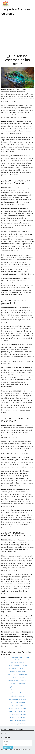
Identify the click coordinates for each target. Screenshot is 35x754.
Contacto (4, 733)
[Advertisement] (17, 34)
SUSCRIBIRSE (7, 747)
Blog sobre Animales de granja (15, 11)
